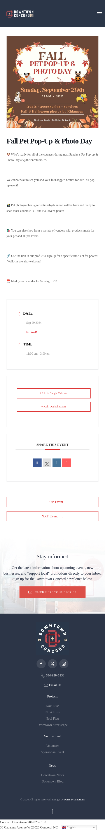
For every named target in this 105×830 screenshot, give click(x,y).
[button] (99, 13)
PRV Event (52, 502)
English (69, 827)
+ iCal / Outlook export (53, 406)
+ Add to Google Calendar (54, 393)
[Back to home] (19, 13)
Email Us (54, 685)
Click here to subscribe (52, 592)
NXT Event (52, 516)
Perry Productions (74, 799)
